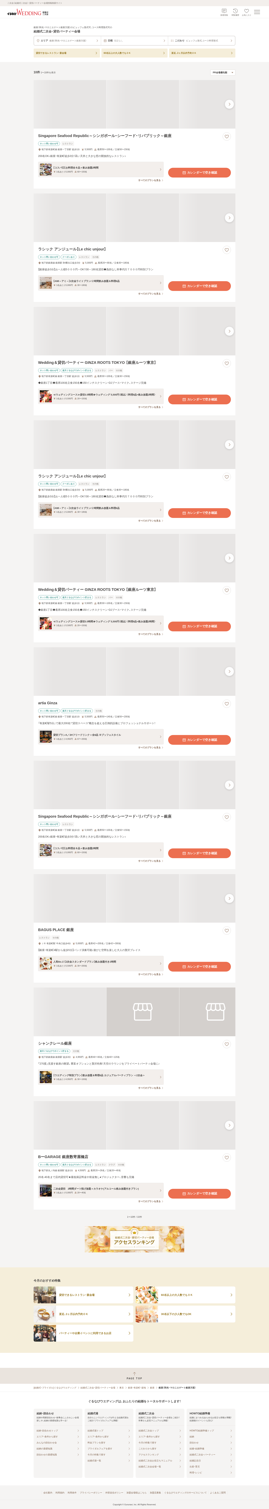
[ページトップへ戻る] (134, 1376)
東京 (121, 1387)
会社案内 (47, 1492)
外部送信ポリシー (114, 1492)
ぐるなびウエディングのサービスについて (185, 1492)
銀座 (152, 1387)
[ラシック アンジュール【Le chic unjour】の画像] (134, 217)
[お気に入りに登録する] (227, 136)
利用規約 (59, 1492)
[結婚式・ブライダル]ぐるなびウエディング (55, 1387)
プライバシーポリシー (91, 1492)
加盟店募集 (155, 1492)
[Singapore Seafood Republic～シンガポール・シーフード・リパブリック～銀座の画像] (134, 104)
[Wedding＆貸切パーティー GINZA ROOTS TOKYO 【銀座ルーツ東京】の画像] (134, 331)
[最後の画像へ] (229, 104)
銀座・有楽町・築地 (137, 1387)
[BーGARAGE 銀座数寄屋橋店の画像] (134, 1125)
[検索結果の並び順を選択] (222, 73)
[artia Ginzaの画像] (134, 671)
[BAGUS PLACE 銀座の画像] (134, 898)
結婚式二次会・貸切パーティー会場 (98, 1387)
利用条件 (72, 1492)
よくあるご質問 (218, 1492)
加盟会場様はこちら (136, 1492)
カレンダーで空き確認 (199, 172)
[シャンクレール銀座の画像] (134, 1012)
